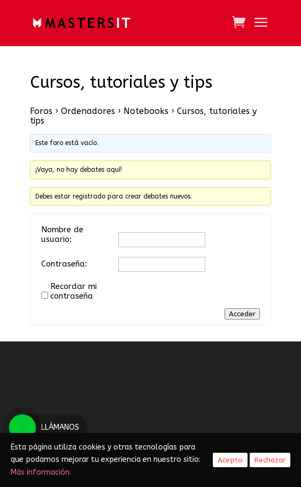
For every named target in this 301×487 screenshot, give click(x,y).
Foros (41, 111)
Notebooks (146, 111)
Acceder (242, 314)
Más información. (43, 472)
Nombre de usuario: (62, 234)
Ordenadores (88, 111)
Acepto (230, 460)
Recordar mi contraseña (73, 291)
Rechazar (269, 460)
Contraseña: (64, 264)
